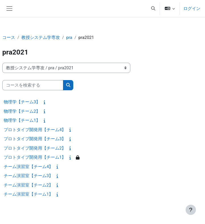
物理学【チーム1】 (22, 120)
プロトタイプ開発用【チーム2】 (35, 148)
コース (8, 37)
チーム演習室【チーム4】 (28, 166)
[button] (153, 8)
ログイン (191, 8)
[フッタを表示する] (191, 210)
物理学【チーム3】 (22, 101)
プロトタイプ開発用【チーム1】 (35, 157)
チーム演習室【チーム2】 (28, 185)
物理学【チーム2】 (22, 111)
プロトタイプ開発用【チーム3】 (35, 138)
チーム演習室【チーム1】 (28, 194)
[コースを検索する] (32, 85)
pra (69, 37)
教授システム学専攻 (40, 37)
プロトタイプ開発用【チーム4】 (35, 129)
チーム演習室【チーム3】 (28, 175)
